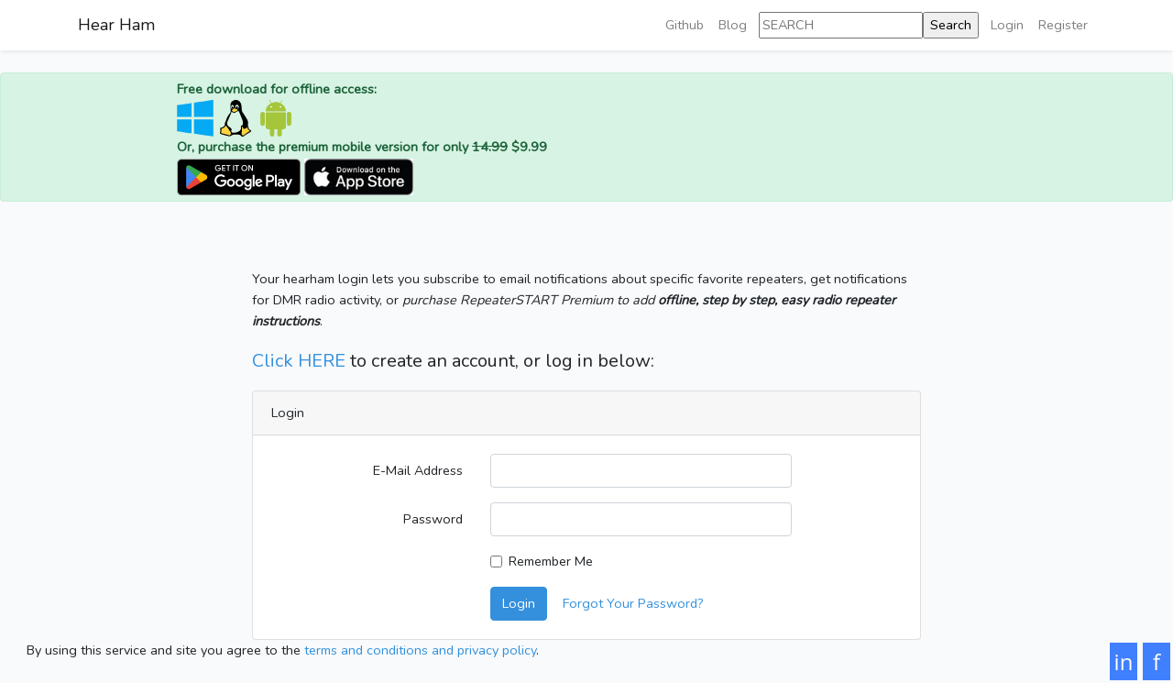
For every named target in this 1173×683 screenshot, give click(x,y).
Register (1063, 25)
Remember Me (551, 561)
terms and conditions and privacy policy (420, 650)
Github (684, 25)
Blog (732, 25)
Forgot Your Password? (633, 603)
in (1124, 661)
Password (433, 519)
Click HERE (298, 360)
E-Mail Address (418, 470)
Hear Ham (116, 25)
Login (1007, 25)
